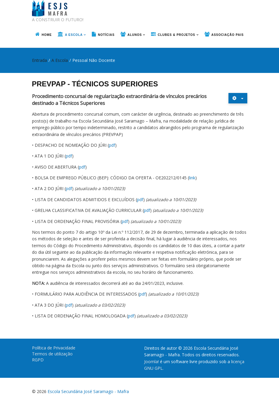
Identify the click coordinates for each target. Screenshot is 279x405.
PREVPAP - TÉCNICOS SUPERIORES (95, 84)
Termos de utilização (52, 354)
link (192, 178)
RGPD (38, 360)
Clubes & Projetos (176, 34)
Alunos (134, 34)
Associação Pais (227, 34)
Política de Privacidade (53, 348)
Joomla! (151, 361)
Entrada (39, 60)
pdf (112, 145)
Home (47, 34)
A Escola (74, 34)
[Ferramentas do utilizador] (237, 98)
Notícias (106, 34)
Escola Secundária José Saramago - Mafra (88, 391)
